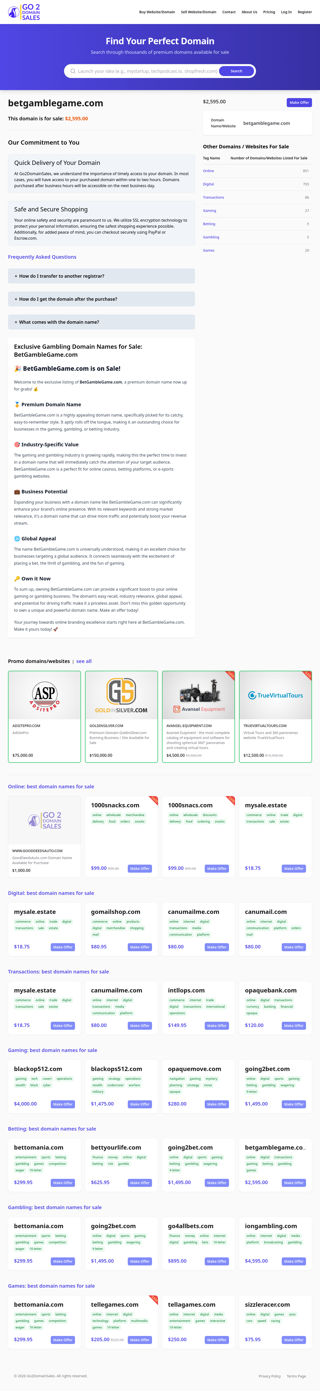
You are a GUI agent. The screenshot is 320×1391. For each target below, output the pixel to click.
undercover (116, 1085)
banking (270, 1006)
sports (279, 1079)
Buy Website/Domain (157, 12)
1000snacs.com (190, 805)
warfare (134, 1085)
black (34, 1085)
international (215, 1006)
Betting (209, 223)
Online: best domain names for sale (51, 786)
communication (181, 934)
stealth (21, 1085)
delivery (98, 821)
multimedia (139, 1321)
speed (262, 1321)
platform (203, 934)
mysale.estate (266, 805)
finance (97, 1157)
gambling (269, 1085)
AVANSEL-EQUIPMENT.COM (189, 725)
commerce (254, 815)
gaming (21, 1079)
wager (20, 1170)
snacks (139, 821)
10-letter (36, 1170)
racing (275, 1321)
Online (208, 170)
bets (205, 1242)
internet (189, 921)
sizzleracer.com (267, 1304)
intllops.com (186, 990)
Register (305, 12)
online (97, 815)
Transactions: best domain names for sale (58, 971)
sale (272, 821)
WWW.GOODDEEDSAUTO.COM (37, 850)
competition (57, 1164)
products (132, 921)
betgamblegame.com (55, 103)
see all (84, 661)
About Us (249, 12)
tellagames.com (192, 1304)
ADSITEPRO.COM (26, 725)
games (39, 1164)
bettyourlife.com (116, 1147)
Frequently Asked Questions (42, 256)
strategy (114, 1079)
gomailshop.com (115, 911)
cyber (47, 1085)
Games (208, 250)
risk (110, 1164)
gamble (123, 1164)
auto (292, 1314)
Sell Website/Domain (198, 12)
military (98, 1092)
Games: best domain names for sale (51, 1285)
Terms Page (296, 1376)
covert (47, 1079)
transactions (255, 821)
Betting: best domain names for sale (52, 1128)
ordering (204, 821)
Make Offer (299, 102)
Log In (286, 12)
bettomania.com (39, 1147)
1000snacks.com (115, 805)
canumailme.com (193, 911)
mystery (211, 1079)
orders (125, 821)
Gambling (211, 237)
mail (95, 934)
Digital (208, 184)
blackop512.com (38, 1069)
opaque (252, 1013)
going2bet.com (267, 1069)
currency (252, 1006)
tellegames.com (114, 1304)
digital (297, 815)
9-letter (251, 1092)
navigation (177, 1079)
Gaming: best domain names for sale (52, 1050)
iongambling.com (271, 1226)
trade (284, 815)
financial (287, 1006)
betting (251, 1085)
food (112, 821)
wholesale (113, 815)
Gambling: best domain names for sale (55, 1207)
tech (35, 1079)
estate (284, 821)
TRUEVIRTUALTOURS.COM (265, 725)
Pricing (269, 12)
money (113, 1157)
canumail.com (266, 911)
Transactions (213, 197)
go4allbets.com (191, 1226)
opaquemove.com (194, 1069)
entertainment (26, 1157)
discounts (209, 815)
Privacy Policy (270, 1376)
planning (176, 1085)
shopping (137, 928)
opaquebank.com (271, 990)
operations (177, 1013)
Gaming (209, 210)
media (196, 928)
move (208, 1085)
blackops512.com (116, 1069)
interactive (217, 1321)
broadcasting (273, 1242)
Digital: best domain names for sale (51, 893)
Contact (229, 12)
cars (249, 1321)
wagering (287, 1085)
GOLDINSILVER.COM (106, 725)
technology (100, 1321)
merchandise (135, 815)
